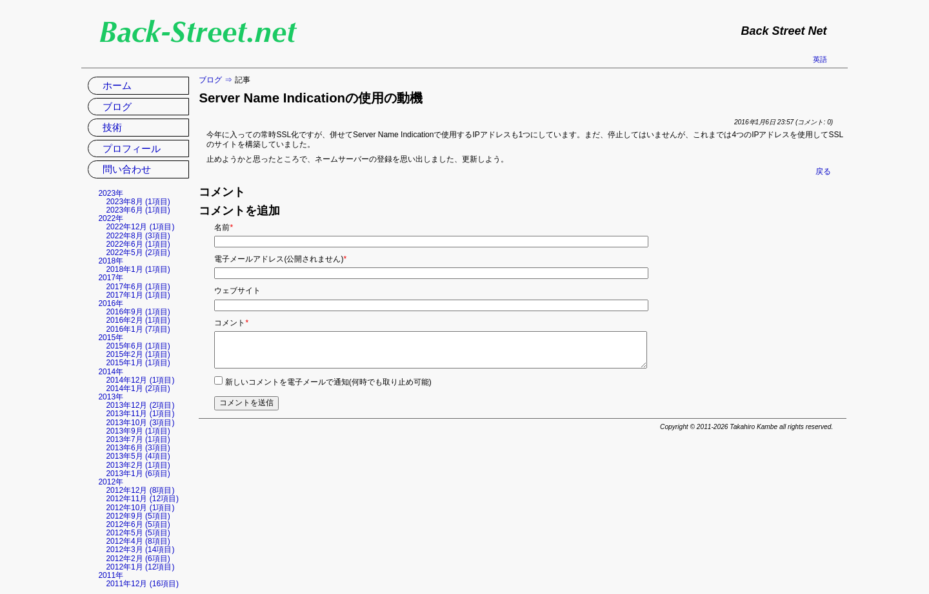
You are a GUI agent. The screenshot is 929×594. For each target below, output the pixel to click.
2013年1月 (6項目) (138, 473)
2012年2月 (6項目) (138, 558)
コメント (231, 322)
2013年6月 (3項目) (138, 447)
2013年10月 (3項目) (140, 422)
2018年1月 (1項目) (138, 269)
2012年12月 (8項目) (140, 490)
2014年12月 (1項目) (140, 380)
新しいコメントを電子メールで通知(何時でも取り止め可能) (328, 382)
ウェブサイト (237, 290)
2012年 (110, 481)
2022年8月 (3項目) (138, 235)
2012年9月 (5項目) (138, 516)
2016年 (110, 303)
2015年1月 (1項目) (138, 362)
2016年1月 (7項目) (138, 329)
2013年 (110, 396)
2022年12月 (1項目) (140, 226)
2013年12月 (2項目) (140, 405)
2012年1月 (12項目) (140, 566)
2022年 (110, 218)
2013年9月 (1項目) (138, 431)
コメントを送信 (246, 402)
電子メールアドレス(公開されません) (280, 258)
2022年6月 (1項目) (138, 244)
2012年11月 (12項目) (142, 498)
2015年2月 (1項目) (138, 354)
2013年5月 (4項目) (138, 456)
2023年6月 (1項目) (138, 210)
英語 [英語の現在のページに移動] (820, 59)
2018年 (110, 260)
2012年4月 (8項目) (138, 541)
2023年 (110, 193)
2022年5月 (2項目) (138, 252)
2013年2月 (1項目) (138, 465)
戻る (823, 171)
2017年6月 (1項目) (138, 286)
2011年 (110, 575)
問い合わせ (127, 169)
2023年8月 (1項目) (138, 201)
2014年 (110, 371)
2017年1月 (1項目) (138, 295)
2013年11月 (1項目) (140, 413)
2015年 (110, 337)
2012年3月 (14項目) (140, 549)
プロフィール (132, 148)
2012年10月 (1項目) (140, 507)
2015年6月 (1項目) (138, 345)
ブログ (210, 79)
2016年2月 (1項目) (138, 320)
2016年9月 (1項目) (138, 311)
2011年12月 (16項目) (142, 583)
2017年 (110, 277)
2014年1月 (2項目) (138, 388)
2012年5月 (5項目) (138, 532)
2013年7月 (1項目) (138, 439)
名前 (223, 227)
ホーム (117, 85)
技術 (112, 127)
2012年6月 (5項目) (138, 524)
